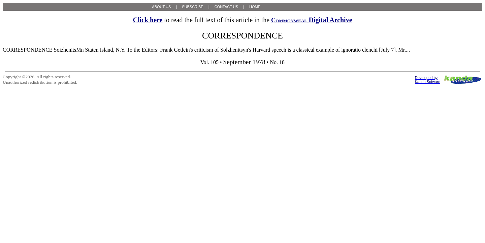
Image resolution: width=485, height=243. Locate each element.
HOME (254, 7)
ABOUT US (161, 7)
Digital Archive (311, 20)
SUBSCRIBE (192, 7)
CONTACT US (226, 7)
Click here (147, 20)
